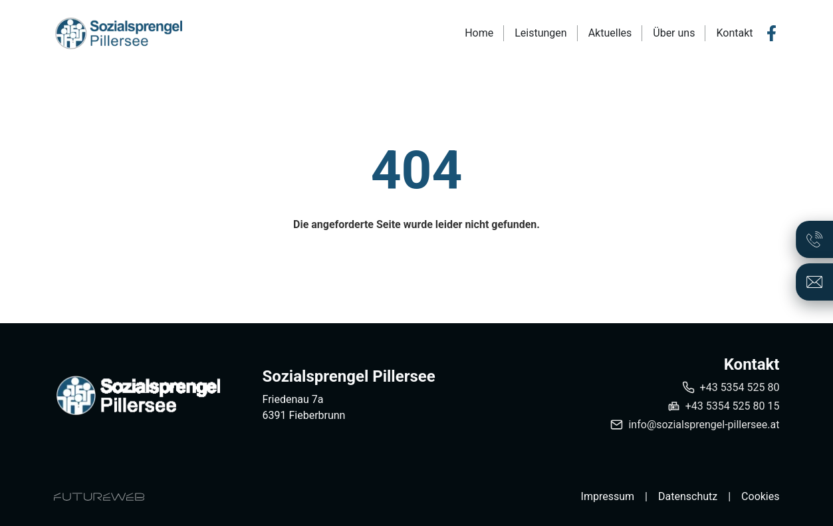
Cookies (760, 496)
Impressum (608, 496)
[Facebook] (772, 33)
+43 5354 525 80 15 (732, 406)
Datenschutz (687, 496)
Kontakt (734, 33)
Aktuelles (610, 33)
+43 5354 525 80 (740, 387)
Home (479, 33)
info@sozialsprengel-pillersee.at (703, 424)
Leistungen (540, 33)
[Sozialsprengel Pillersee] (137, 395)
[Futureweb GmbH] (99, 496)
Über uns (674, 33)
